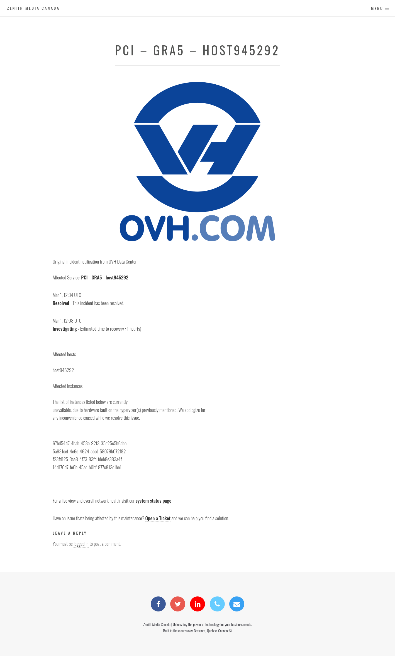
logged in (81, 543)
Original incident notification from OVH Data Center (95, 261)
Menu (377, 8)
